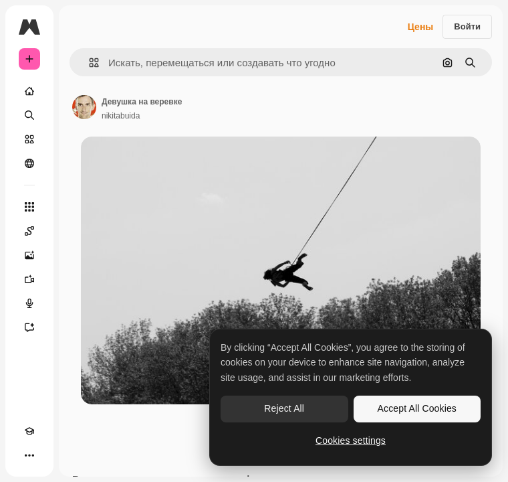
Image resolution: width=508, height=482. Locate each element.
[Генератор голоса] (29, 303)
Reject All (284, 408)
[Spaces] (29, 231)
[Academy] (29, 431)
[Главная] (29, 91)
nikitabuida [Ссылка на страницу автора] (121, 115)
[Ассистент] (29, 327)
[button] (88, 63)
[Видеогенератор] (29, 279)
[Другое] (29, 455)
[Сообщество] (29, 163)
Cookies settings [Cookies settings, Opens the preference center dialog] (350, 440)
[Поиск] (29, 115)
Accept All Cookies (417, 408)
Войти (467, 26)
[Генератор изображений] (29, 255)
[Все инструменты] (29, 207)
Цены (421, 26)
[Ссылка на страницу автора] (84, 107)
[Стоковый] (29, 139)
